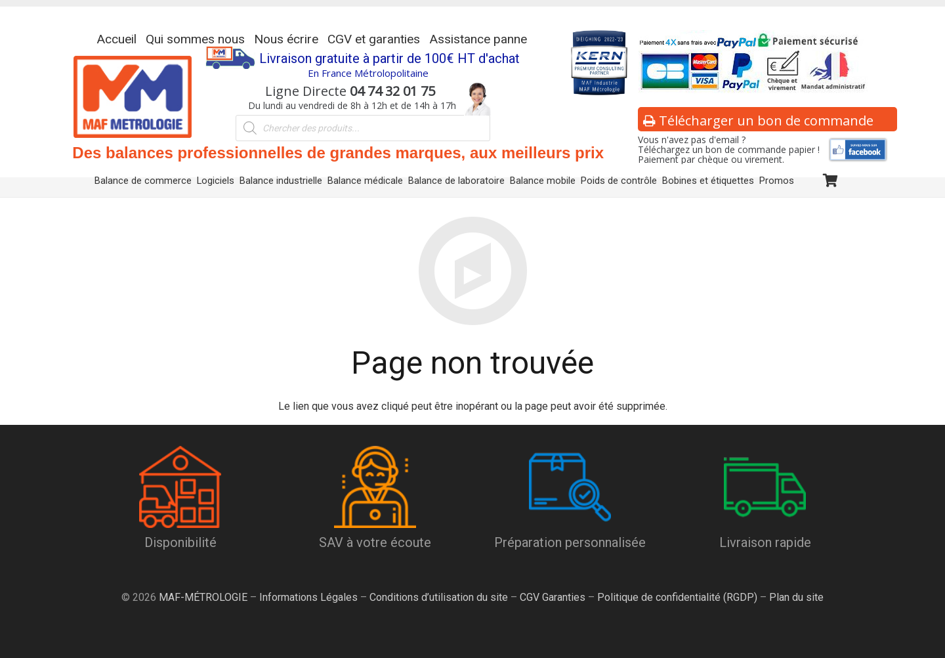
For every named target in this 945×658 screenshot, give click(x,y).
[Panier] (830, 181)
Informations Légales (308, 597)
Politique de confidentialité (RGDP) (677, 597)
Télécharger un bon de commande (758, 120)
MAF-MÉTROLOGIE (203, 597)
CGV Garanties (552, 597)
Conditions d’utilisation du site (438, 597)
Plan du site (795, 597)
